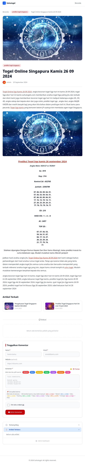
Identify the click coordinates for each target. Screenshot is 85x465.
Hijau (46, 372)
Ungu (53, 372)
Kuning (39, 372)
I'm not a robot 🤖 (17, 405)
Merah (26, 372)
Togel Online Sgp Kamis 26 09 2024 (17, 92)
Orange (60, 372)
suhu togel (68, 267)
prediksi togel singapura (19, 12)
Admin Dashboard (42, 441)
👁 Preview (76, 369)
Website (11, 359)
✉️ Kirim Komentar (15, 412)
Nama (7, 350)
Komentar (9, 369)
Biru (32, 372)
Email (45, 350)
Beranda (78, 3)
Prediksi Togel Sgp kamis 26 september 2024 (42, 161)
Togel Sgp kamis (17, 107)
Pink (67, 372)
